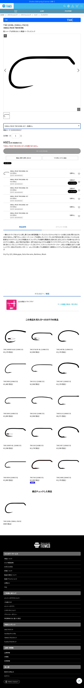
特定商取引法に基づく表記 (12, 618)
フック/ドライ (44, 15)
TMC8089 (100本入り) (10, 381)
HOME (2, 15)
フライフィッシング (12, 15)
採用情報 (7, 661)
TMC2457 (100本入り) (63, 445)
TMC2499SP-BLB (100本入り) (13, 349)
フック (35, 15)
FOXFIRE (68, 11)
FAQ (5, 587)
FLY (15, 11)
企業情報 (7, 653)
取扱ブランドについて (10, 579)
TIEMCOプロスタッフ (10, 638)
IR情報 (6, 657)
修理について (8, 571)
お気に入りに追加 (60, 158)
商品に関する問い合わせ (23, 158)
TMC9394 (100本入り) (10, 478)
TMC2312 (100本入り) (37, 381)
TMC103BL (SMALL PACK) (12, 521)
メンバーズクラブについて (12, 598)
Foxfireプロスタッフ (10, 642)
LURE (42, 11)
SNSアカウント (8, 629)
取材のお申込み (9, 672)
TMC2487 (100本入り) (63, 381)
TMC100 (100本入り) (37, 445)
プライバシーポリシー (10, 614)
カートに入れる (72, 183)
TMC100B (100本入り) (63, 478)
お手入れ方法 (8, 567)
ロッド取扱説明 (8, 563)
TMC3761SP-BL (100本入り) (39, 349)
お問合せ (7, 583)
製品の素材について (10, 575)
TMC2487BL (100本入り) (64, 349)
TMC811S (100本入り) (63, 413)
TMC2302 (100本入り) (37, 413)
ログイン (7, 676)
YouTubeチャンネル (10, 634)
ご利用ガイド (8, 602)
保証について (8, 559)
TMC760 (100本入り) (37, 478)
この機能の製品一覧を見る (68, 304)
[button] (5, 70)
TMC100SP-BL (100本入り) (12, 445)
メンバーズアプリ (9, 606)
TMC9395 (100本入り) (10, 413)
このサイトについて (10, 610)
